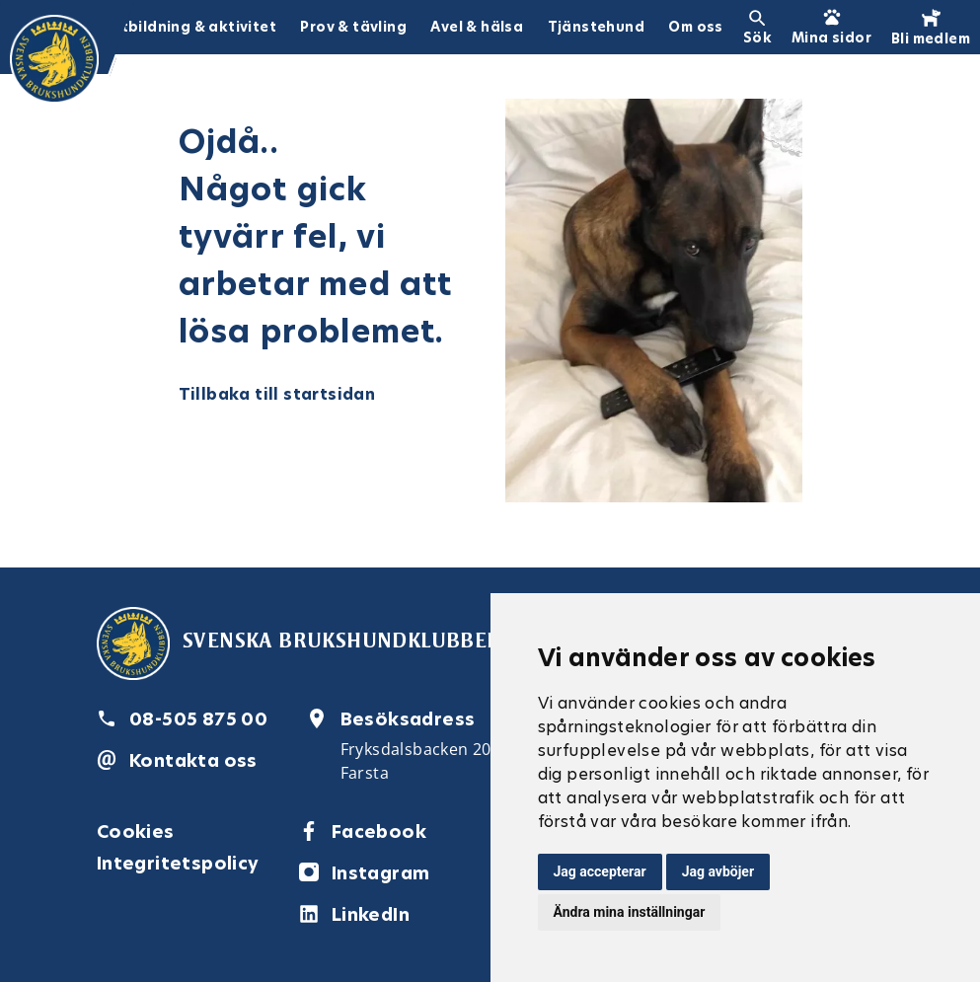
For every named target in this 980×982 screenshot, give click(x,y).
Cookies (136, 831)
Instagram (381, 873)
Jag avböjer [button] (718, 871)
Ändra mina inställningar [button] (630, 912)
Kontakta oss (193, 760)
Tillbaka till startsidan (277, 394)
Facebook (379, 831)
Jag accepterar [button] (600, 871)
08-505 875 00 (198, 719)
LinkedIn (371, 914)
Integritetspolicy (178, 863)
